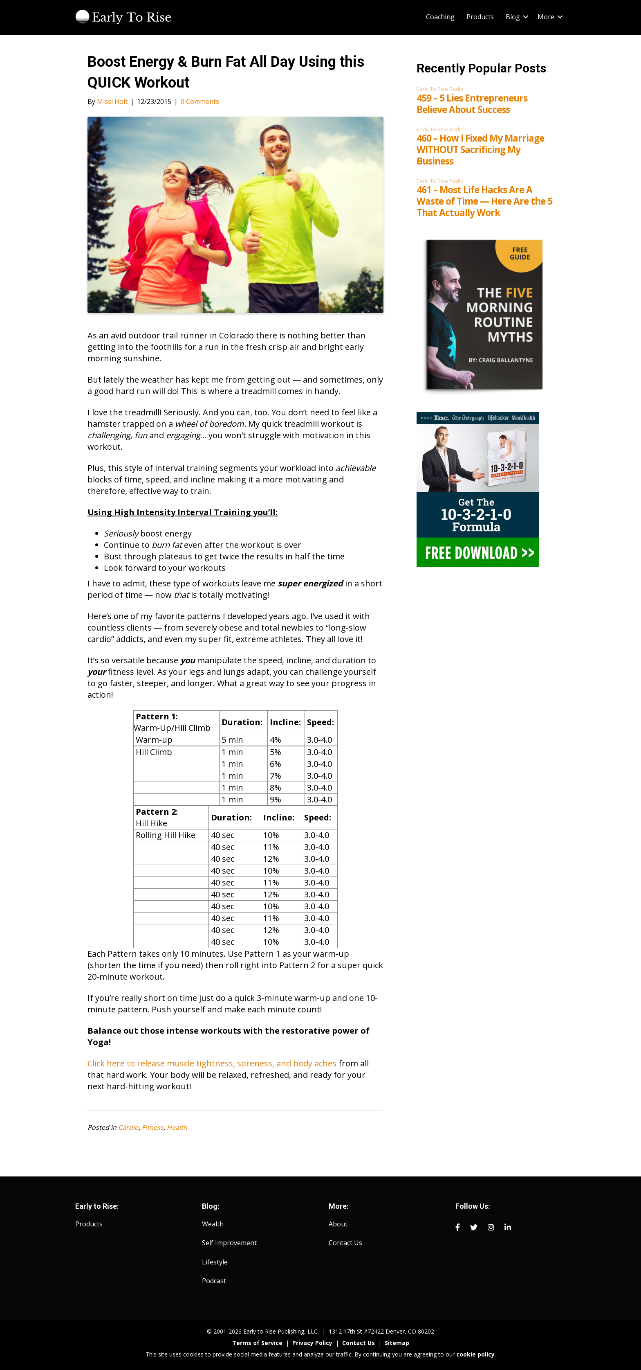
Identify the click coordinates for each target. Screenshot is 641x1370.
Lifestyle (215, 1261)
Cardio (128, 1127)
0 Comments (200, 101)
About (338, 1223)
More (546, 16)
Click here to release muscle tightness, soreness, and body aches (211, 1063)
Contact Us (345, 1242)
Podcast (214, 1280)
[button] (525, 17)
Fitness (153, 1127)
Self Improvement (229, 1242)
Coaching (440, 16)
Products (480, 16)
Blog (513, 16)
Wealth (213, 1223)
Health (177, 1127)
